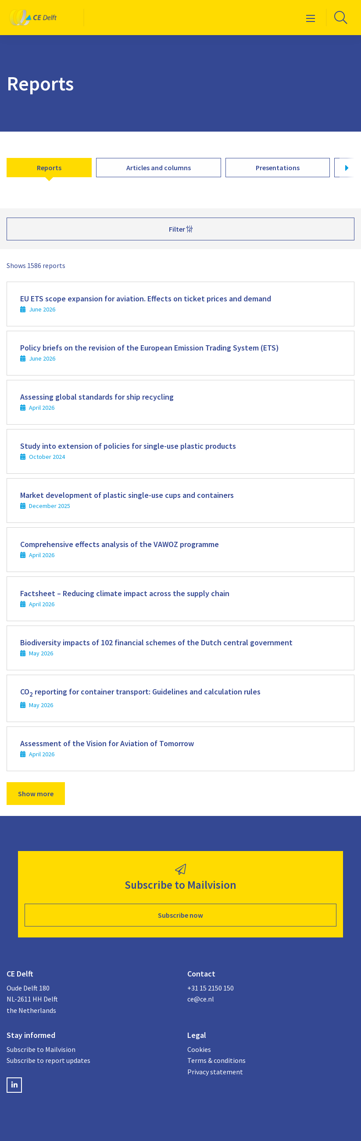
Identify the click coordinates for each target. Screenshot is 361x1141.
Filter (181, 229)
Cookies (199, 1049)
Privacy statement (215, 1071)
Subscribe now (180, 915)
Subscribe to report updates (48, 1060)
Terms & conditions (216, 1060)
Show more (36, 793)
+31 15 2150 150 (210, 988)
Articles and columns (158, 167)
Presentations (278, 167)
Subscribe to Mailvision (41, 1049)
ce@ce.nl (200, 998)
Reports (49, 167)
